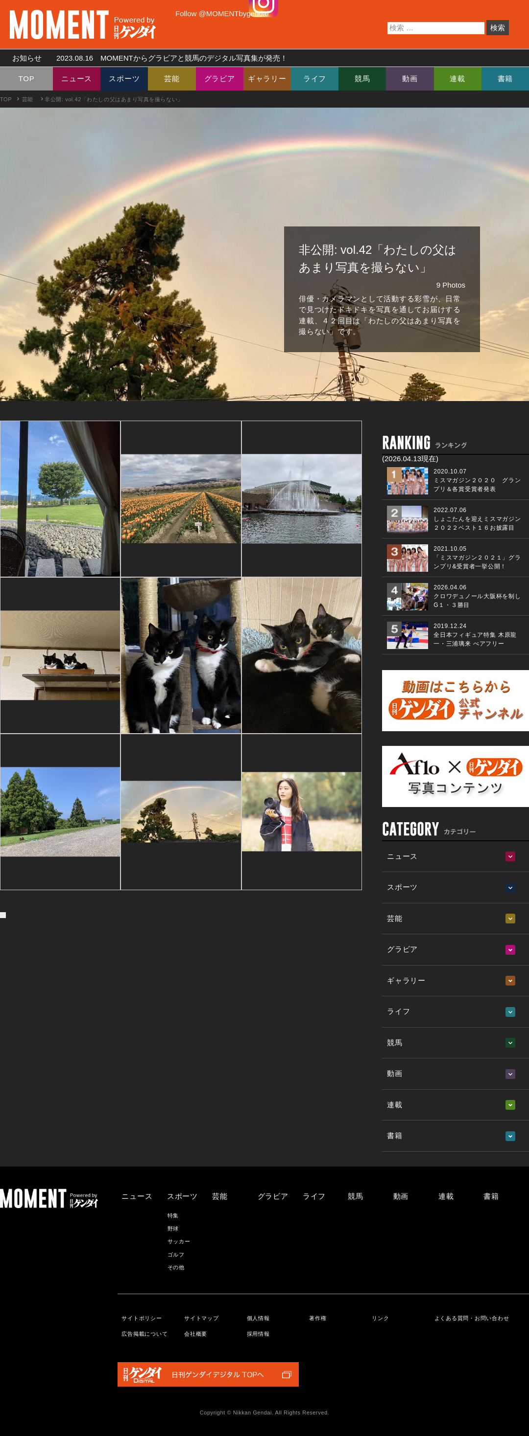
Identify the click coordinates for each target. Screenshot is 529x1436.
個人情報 (258, 1318)
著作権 (317, 1318)
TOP (27, 78)
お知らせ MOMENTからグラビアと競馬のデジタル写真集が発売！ (146, 58)
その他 (176, 1267)
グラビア (219, 78)
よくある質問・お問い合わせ (471, 1318)
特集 (173, 1215)
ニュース (76, 78)
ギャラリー (267, 78)
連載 (457, 78)
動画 (410, 78)
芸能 (172, 78)
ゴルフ (176, 1254)
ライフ (314, 78)
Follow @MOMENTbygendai (221, 13)
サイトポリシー (141, 1318)
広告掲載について (144, 1334)
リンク (380, 1318)
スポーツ (124, 78)
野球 (173, 1229)
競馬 (362, 78)
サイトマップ (201, 1318)
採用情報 (258, 1334)
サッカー (179, 1241)
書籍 (505, 78)
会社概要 (195, 1334)
